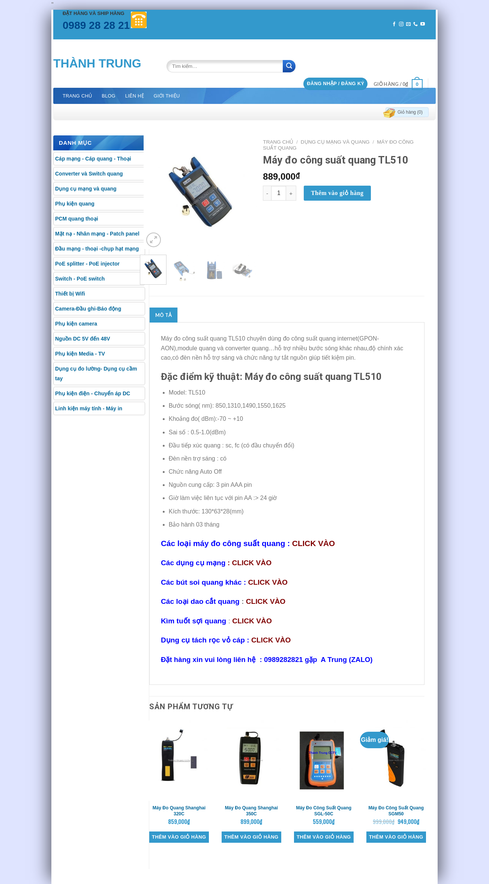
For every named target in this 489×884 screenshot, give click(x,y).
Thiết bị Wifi (70, 294)
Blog (109, 96)
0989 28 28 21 (96, 25)
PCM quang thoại (76, 219)
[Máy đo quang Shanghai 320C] (179, 760)
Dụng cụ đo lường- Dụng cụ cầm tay (96, 373)
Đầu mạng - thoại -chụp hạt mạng (97, 249)
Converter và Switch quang (89, 174)
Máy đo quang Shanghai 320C (179, 810)
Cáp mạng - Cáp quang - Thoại (93, 159)
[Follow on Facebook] (394, 24)
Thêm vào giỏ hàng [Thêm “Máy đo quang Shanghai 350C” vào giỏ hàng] (251, 837)
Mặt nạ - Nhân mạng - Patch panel (97, 234)
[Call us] (415, 24)
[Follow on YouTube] (422, 24)
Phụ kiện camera (76, 324)
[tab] (163, 315)
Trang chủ (77, 96)
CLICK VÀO (313, 543)
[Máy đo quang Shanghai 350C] (251, 760)
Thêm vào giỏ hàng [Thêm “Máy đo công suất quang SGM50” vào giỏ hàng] (396, 837)
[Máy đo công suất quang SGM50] (396, 760)
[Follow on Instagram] (401, 24)
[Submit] (289, 66)
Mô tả (163, 315)
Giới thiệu (167, 96)
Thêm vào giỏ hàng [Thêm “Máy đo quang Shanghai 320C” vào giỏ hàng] (179, 837)
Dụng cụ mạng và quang (86, 189)
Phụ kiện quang (74, 204)
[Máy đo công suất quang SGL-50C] (323, 760)
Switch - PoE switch (80, 279)
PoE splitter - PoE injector (87, 264)
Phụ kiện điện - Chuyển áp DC (92, 393)
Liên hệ (134, 96)
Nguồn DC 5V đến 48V (82, 339)
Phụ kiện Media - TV (80, 354)
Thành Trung (97, 63)
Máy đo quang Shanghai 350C (251, 810)
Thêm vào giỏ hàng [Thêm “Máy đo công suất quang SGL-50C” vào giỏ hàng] (324, 837)
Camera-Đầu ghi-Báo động (88, 309)
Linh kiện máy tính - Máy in (88, 408)
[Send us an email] (408, 24)
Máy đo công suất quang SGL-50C (323, 810)
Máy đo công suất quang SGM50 (396, 810)
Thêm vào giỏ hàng (337, 193)
